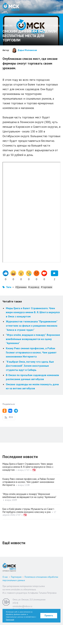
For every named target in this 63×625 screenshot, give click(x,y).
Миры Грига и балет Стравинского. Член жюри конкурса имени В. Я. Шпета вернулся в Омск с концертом (33, 312)
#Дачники (21, 287)
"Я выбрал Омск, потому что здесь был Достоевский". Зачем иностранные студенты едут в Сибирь (30, 366)
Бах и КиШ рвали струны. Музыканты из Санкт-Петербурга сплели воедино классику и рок (29, 510)
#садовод (33, 287)
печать (56, 25)
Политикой (10, 619)
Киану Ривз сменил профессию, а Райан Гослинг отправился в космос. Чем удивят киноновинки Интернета (31, 352)
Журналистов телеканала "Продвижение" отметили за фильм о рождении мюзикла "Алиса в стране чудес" (31, 325)
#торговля (46, 287)
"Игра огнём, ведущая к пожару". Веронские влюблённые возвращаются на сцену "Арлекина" (33, 339)
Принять (49, 615)
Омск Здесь (11, 7)
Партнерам (16, 577)
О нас (5, 577)
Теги (8, 287)
